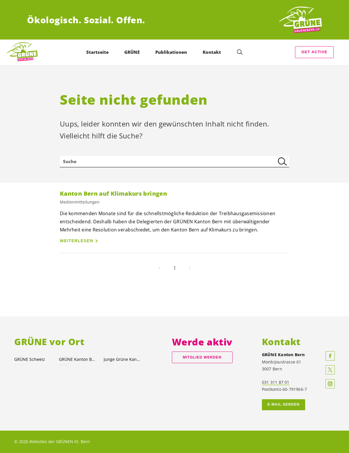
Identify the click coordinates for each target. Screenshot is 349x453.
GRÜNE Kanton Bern (78, 359)
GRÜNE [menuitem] (132, 52)
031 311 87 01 (275, 382)
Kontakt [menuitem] (212, 52)
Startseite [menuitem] (97, 52)
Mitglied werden (202, 357)
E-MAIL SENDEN (283, 404)
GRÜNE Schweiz (29, 359)
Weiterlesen (76, 240)
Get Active (314, 52)
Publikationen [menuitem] (171, 52)
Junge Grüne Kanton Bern (122, 359)
